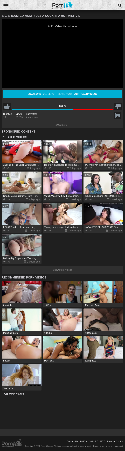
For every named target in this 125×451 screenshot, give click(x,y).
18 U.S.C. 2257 (97, 441)
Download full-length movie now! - (62, 94)
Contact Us (72, 441)
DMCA (83, 441)
